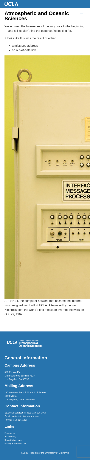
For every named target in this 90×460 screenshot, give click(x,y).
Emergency (9, 433)
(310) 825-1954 (39, 413)
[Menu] (82, 13)
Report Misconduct (13, 440)
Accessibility (10, 436)
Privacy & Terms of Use (15, 444)
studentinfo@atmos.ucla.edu (25, 416)
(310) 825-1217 (20, 420)
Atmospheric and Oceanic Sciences (36, 16)
